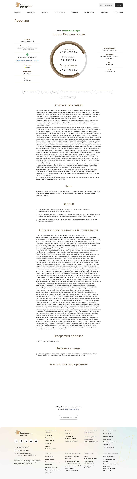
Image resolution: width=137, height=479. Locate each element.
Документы (107, 444)
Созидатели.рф (89, 453)
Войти (118, 5)
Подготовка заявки (71, 440)
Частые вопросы (108, 447)
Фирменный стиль (51, 467)
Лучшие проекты (50, 448)
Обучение (104, 12)
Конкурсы (31, 12)
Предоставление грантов (51, 430)
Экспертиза (107, 438)
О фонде (17, 12)
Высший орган (50, 458)
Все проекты (49, 437)
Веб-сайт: (61, 409)
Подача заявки (108, 436)
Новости (48, 443)
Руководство (49, 456)
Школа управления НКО (73, 465)
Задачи (54, 92)
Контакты (48, 472)
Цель (45, 92)
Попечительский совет (52, 461)
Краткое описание (31, 92)
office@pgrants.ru (21, 450)
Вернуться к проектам (68, 417)
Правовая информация (53, 469)
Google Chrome (19, 463)
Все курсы (68, 433)
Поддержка (118, 12)
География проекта (104, 92)
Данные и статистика (110, 453)
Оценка (47, 445)
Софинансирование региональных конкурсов (91, 431)
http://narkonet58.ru (72, 409)
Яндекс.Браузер (34, 461)
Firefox (29, 463)
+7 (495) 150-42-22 (21, 447)
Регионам (74, 12)
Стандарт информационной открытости (109, 468)
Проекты (44, 12)
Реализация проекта (110, 441)
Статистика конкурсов (110, 463)
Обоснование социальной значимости (77, 92)
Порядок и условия (90, 436)
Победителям (59, 12)
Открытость (89, 12)
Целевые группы (67, 96)
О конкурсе (107, 433)
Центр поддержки (109, 430)
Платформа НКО (108, 456)
